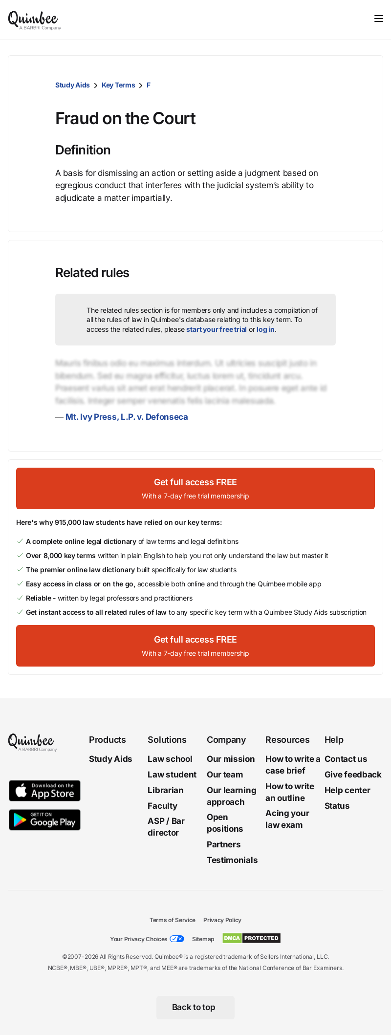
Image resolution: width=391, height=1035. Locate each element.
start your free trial (216, 329)
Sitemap (203, 939)
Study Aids (72, 85)
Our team (225, 774)
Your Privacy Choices (139, 939)
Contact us (346, 759)
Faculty (162, 806)
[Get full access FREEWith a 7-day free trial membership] (195, 488)
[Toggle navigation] (378, 18)
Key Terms (118, 85)
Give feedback (353, 774)
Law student (172, 774)
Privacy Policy (222, 920)
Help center (347, 790)
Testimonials (232, 860)
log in (266, 329)
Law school (170, 759)
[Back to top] (195, 1007)
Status (337, 806)
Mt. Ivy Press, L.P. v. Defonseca (126, 417)
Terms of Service (173, 920)
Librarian (165, 790)
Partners (224, 844)
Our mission (231, 759)
